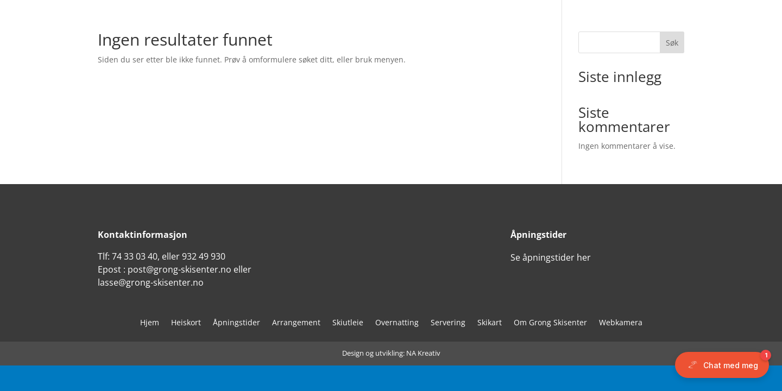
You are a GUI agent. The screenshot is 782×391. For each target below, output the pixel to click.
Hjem (149, 323)
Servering (448, 323)
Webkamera (620, 323)
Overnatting (397, 323)
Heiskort (186, 323)
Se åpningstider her (550, 257)
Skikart (489, 323)
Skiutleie (347, 323)
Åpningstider (236, 323)
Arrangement (296, 323)
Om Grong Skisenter (550, 323)
